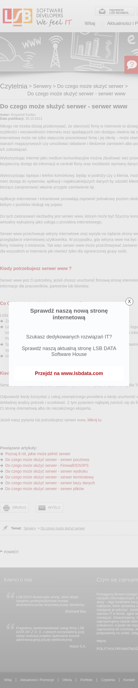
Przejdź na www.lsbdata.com (69, 373)
